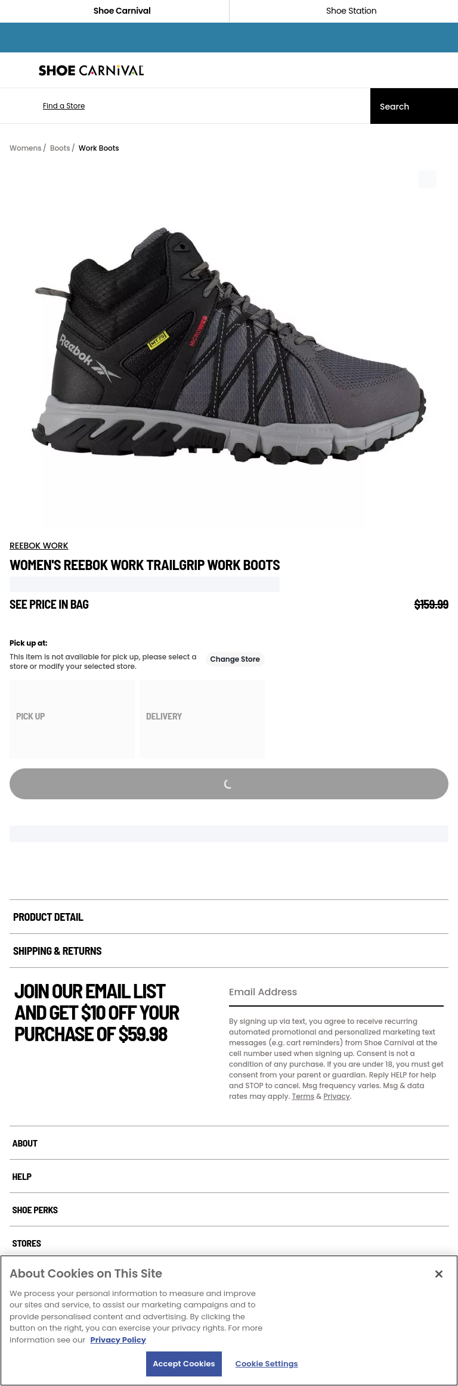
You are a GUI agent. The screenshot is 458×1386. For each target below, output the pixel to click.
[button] (46, 106)
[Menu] (18, 70)
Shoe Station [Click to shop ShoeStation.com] (343, 11)
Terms (303, 1096)
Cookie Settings (267, 1363)
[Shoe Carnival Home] (91, 70)
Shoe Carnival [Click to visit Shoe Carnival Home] (114, 11)
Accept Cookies (184, 1363)
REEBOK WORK (39, 546)
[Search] (414, 106)
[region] (229, 1320)
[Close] (439, 1274)
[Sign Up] (430, 992)
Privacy (336, 1096)
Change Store (236, 659)
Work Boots (99, 148)
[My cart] (442, 70)
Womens (26, 148)
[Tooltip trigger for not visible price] (94, 600)
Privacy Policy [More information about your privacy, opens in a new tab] (118, 1339)
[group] (72, 719)
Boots (60, 148)
